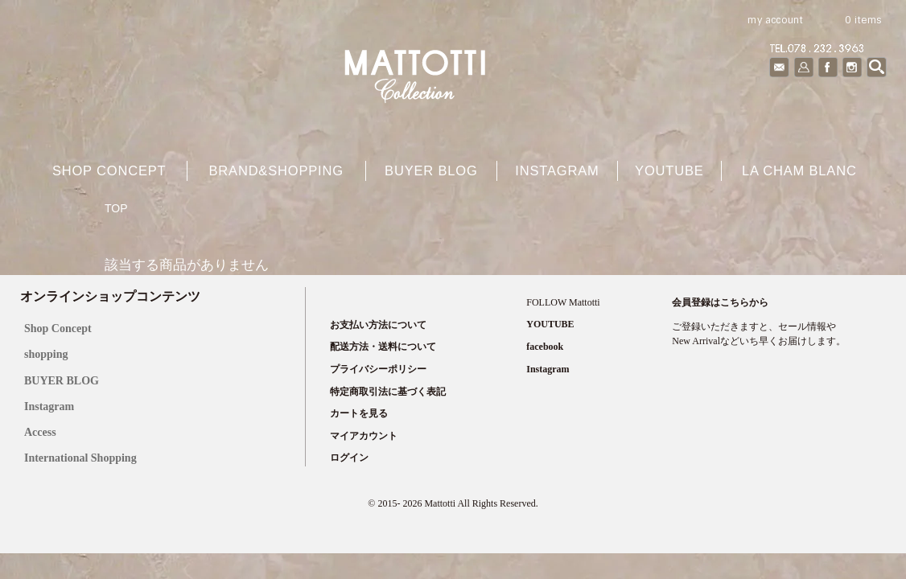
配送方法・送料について (383, 346)
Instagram (557, 170)
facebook (544, 346)
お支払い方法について (378, 325)
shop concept (109, 170)
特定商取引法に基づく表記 (388, 391)
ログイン (349, 457)
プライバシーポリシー (378, 369)
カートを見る (359, 413)
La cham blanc (799, 170)
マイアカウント (363, 435)
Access (40, 432)
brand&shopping (275, 170)
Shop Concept (58, 328)
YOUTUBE (669, 170)
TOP (116, 208)
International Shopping (80, 458)
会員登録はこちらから (720, 302)
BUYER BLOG (61, 381)
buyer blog (431, 170)
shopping (46, 354)
